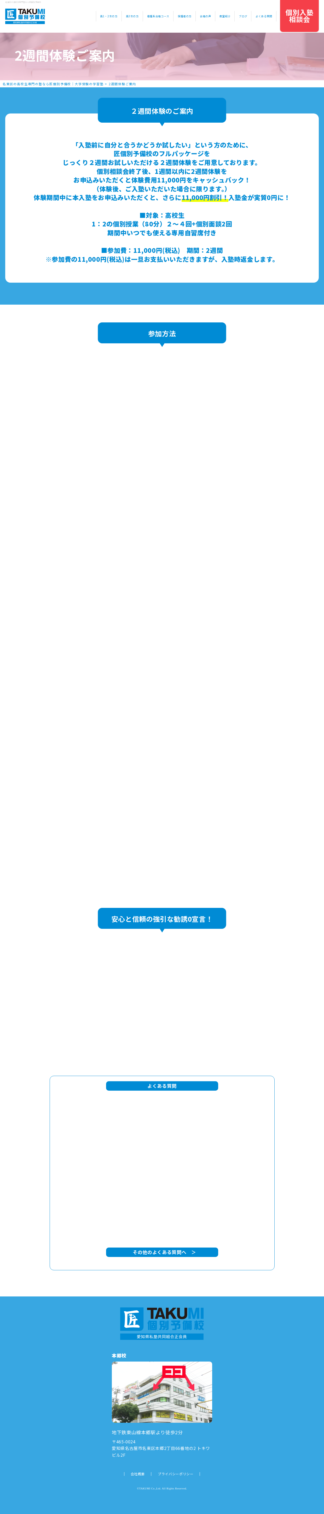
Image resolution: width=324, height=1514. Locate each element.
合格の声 (205, 16)
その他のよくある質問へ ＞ (162, 1252)
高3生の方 (132, 16)
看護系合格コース (158, 16)
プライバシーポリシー (175, 1473)
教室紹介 (225, 16)
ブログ (243, 16)
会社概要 (138, 1473)
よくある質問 (264, 16)
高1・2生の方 (108, 16)
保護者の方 (185, 16)
